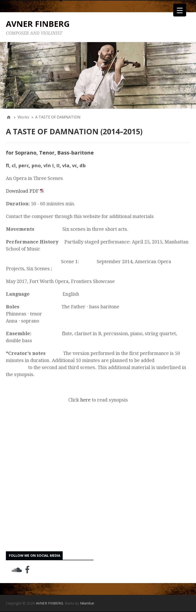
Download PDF (25, 191)
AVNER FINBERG (38, 23)
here (85, 400)
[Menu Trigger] (179, 10)
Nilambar (87, 603)
